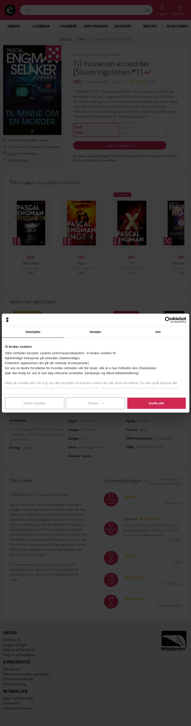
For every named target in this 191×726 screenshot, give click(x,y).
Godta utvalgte (35, 403)
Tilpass (96, 403)
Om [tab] (158, 332)
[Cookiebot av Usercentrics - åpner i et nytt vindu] (168, 320)
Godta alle (156, 403)
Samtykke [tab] (33, 332)
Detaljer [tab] (95, 332)
